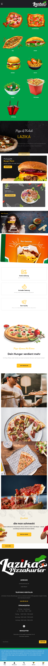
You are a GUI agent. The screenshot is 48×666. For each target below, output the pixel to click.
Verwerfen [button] (4, 658)
